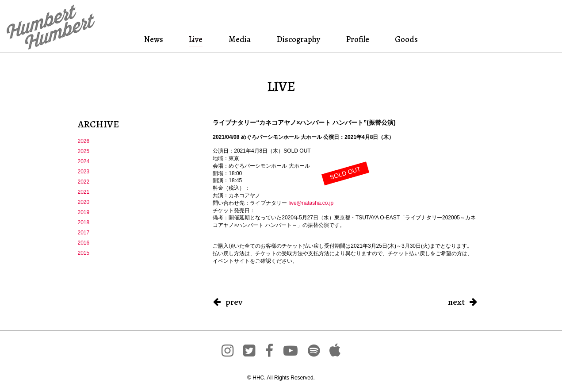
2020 (84, 202)
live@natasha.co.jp (311, 203)
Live (196, 39)
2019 (84, 212)
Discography (297, 39)
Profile (357, 39)
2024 (84, 161)
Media (238, 39)
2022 (84, 182)
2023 (84, 172)
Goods (405, 39)
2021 (84, 192)
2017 (84, 233)
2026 (84, 141)
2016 (84, 243)
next (456, 302)
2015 (84, 253)
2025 (84, 151)
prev (234, 302)
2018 (84, 222)
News (155, 39)
